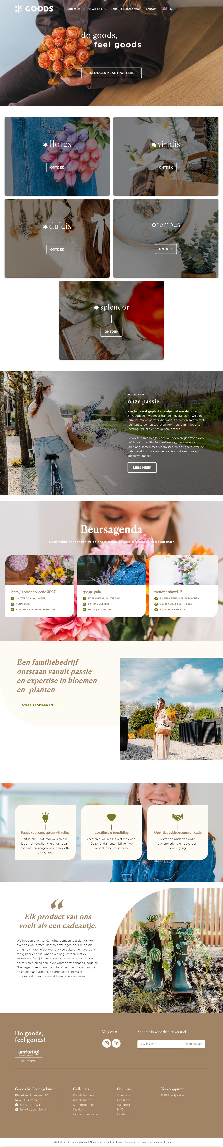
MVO (120, 1109)
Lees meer (142, 468)
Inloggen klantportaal (111, 73)
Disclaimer (117, 1142)
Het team (123, 1100)
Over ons (123, 1095)
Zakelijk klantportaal (125, 9)
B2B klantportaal (173, 1095)
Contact (151, 9)
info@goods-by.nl (33, 1109)
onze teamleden (37, 705)
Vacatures (124, 1105)
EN (167, 9)
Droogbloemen (84, 1105)
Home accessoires (86, 1114)
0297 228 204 (30, 1105)
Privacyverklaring (162, 1142)
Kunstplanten (82, 1100)
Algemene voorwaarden (138, 1142)
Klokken (78, 1109)
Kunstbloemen (83, 1095)
